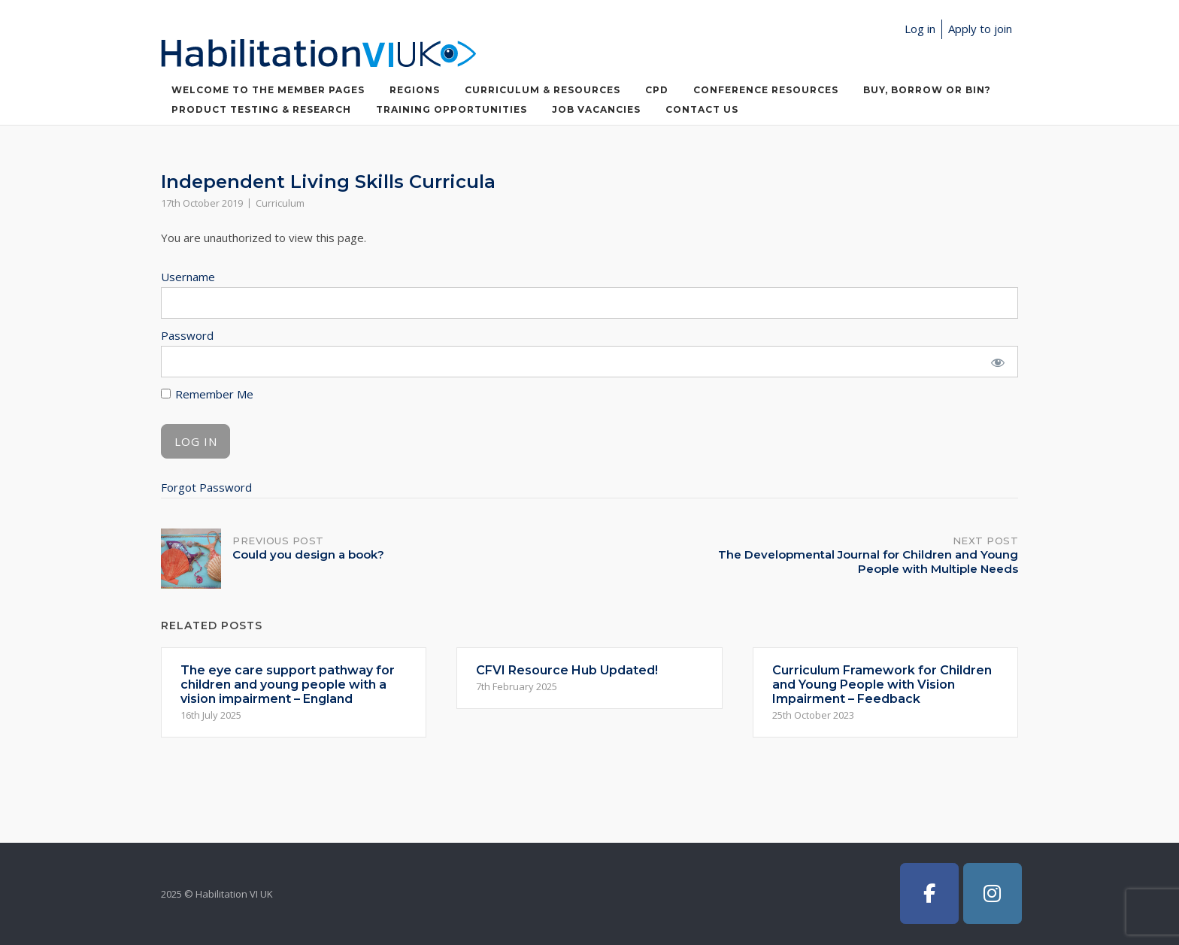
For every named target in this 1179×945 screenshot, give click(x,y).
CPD (656, 89)
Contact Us (701, 109)
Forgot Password (206, 487)
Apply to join (980, 28)
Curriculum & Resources (542, 89)
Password (187, 335)
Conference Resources (765, 89)
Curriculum (280, 203)
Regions (414, 89)
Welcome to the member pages (268, 89)
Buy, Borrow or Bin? (927, 89)
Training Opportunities (451, 109)
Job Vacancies (596, 109)
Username (188, 276)
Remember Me (207, 393)
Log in (920, 28)
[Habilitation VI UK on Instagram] (992, 893)
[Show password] (997, 361)
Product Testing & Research (261, 109)
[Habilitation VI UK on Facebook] (929, 893)
